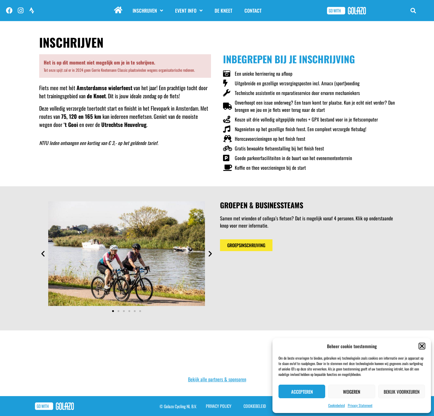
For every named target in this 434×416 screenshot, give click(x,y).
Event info (189, 10)
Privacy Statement (360, 405)
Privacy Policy (218, 406)
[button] (422, 346)
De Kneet (223, 10)
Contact (253, 10)
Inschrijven (148, 10)
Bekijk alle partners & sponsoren (217, 379)
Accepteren (302, 391)
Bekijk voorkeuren (402, 391)
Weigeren (351, 391)
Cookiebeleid (336, 405)
